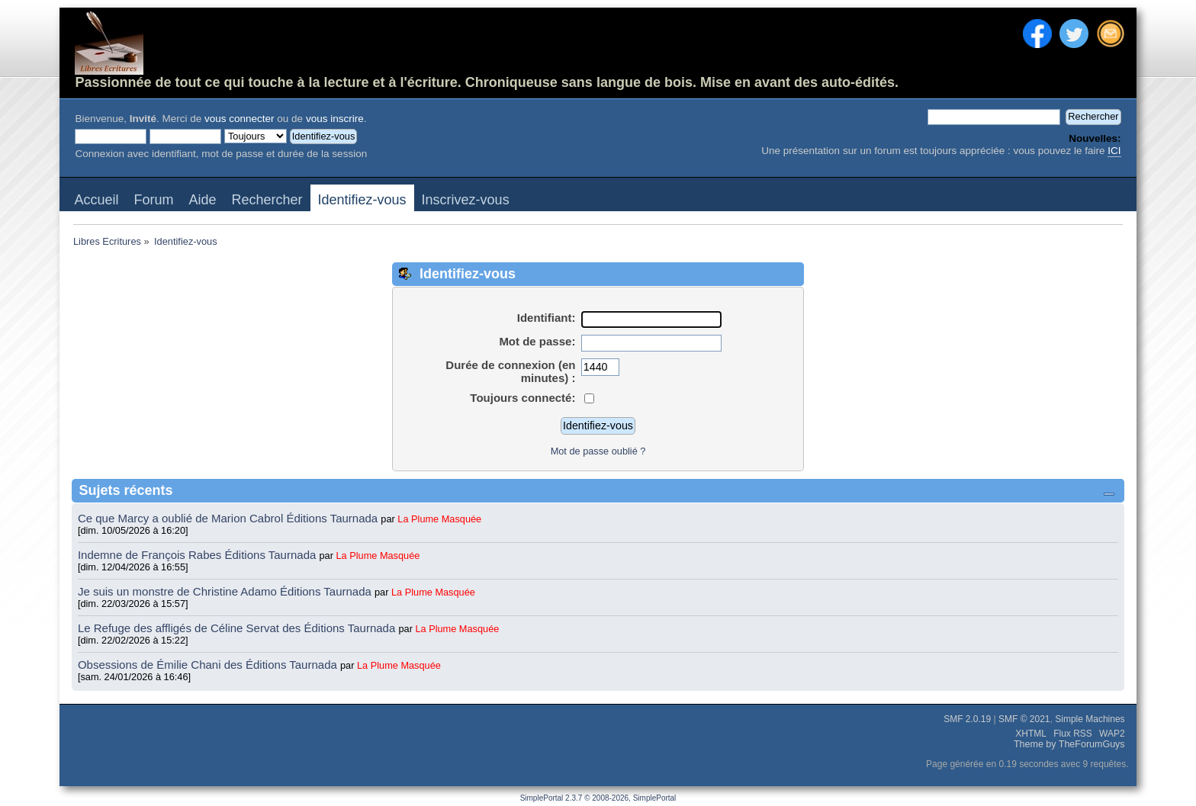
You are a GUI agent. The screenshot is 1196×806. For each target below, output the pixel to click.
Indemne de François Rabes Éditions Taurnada (199, 554)
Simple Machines (1089, 719)
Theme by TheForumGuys (1069, 744)
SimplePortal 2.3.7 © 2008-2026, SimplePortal (598, 798)
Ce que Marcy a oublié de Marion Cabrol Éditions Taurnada (229, 518)
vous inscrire (335, 118)
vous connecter (239, 118)
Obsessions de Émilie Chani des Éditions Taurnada (209, 664)
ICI (1114, 150)
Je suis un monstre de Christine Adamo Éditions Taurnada (226, 591)
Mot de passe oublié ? (598, 451)
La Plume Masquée (439, 519)
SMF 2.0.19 (967, 719)
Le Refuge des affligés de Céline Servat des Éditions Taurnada (238, 627)
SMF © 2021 (1024, 719)
